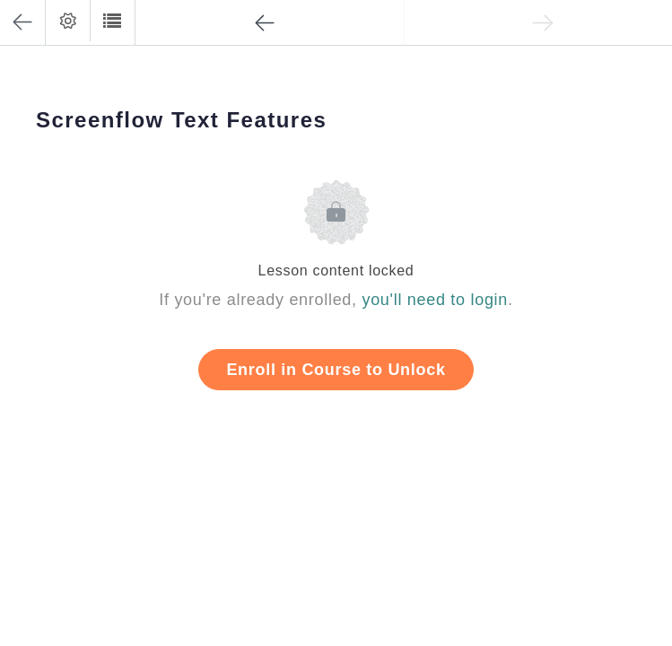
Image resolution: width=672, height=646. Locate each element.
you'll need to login (435, 300)
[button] (112, 20)
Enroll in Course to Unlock (335, 370)
